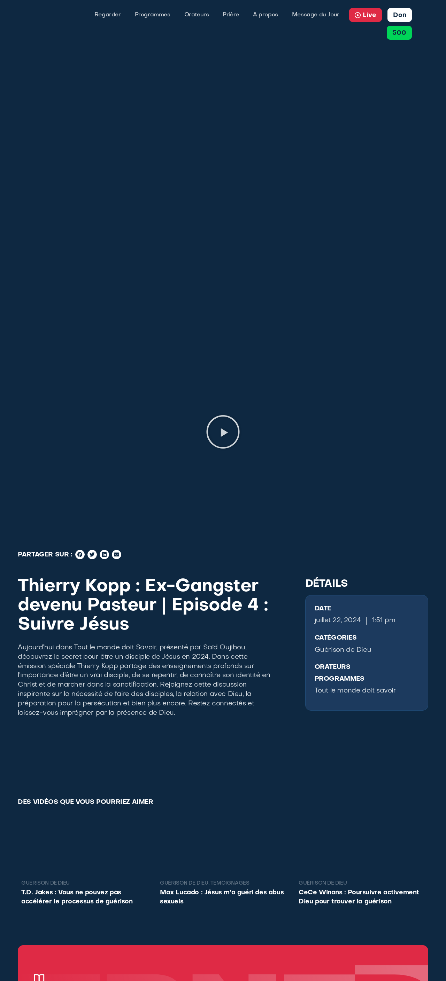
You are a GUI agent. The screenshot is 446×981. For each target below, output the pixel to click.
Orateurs (196, 15)
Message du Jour (315, 15)
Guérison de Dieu (343, 650)
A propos (265, 15)
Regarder (107, 15)
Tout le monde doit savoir (355, 691)
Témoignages (229, 883)
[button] (223, 431)
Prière (231, 15)
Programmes (152, 15)
